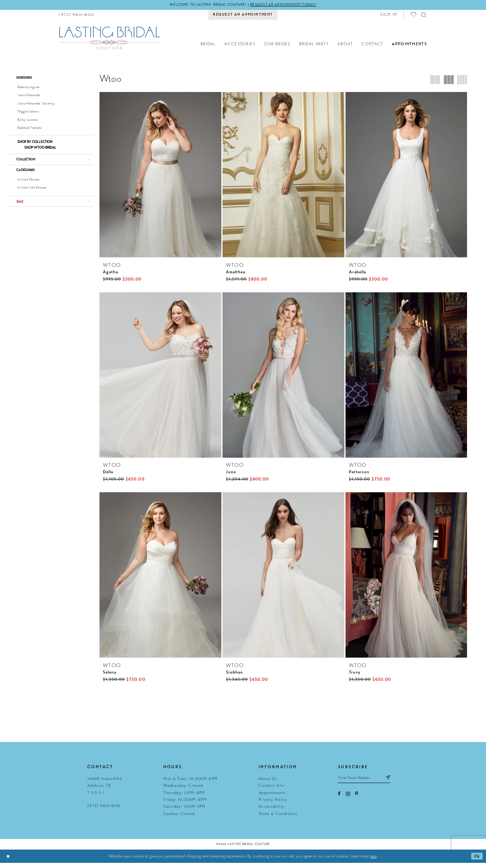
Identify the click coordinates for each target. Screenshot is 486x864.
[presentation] (160, 175)
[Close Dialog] (8, 858)
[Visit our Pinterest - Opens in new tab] (356, 796)
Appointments (272, 793)
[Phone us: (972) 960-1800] (76, 15)
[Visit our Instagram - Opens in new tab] (348, 796)
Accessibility (271, 807)
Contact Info (271, 787)
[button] (388, 15)
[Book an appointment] (243, 15)
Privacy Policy (273, 801)
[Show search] (424, 15)
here (373, 857)
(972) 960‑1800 (103, 807)
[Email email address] (367, 779)
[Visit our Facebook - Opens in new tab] (339, 796)
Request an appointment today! (287, 5)
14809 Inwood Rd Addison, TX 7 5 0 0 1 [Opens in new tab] (104, 787)
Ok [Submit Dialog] (476, 857)
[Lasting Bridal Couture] (109, 38)
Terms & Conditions (278, 814)
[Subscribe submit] (393, 779)
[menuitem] (76, 15)
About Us (268, 780)
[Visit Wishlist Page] (414, 15)
